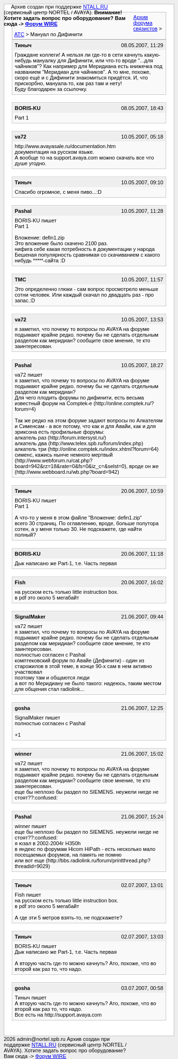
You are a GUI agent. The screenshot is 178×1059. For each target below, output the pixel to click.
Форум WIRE (41, 24)
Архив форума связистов (145, 22)
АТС (19, 34)
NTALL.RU (95, 7)
